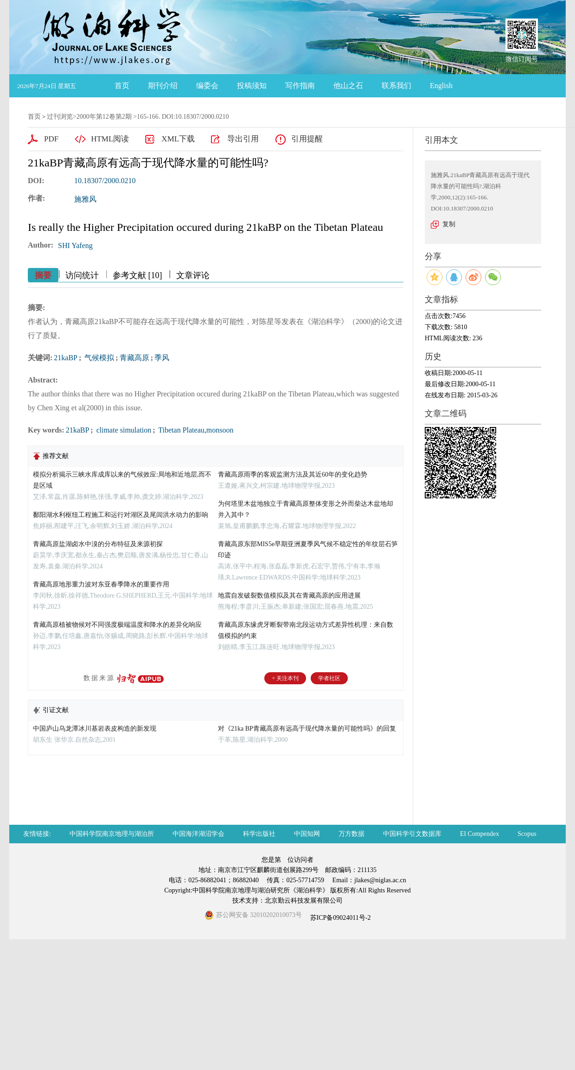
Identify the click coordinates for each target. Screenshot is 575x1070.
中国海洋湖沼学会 (198, 833)
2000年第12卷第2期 (104, 116)
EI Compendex (479, 833)
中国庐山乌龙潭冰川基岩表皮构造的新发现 (94, 728)
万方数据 (351, 833)
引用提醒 (307, 138)
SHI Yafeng (75, 245)
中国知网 (307, 833)
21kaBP (65, 358)
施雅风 (85, 199)
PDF (51, 138)
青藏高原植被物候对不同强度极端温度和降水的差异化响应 (117, 624)
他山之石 (348, 85)
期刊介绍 (163, 85)
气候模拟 (98, 358)
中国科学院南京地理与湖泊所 (112, 833)
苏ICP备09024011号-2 (339, 917)
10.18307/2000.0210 (104, 181)
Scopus (527, 833)
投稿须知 (252, 85)
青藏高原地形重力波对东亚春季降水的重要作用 (101, 584)
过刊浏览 (60, 116)
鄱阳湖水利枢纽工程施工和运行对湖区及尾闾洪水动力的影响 (120, 514)
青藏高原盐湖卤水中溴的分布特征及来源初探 (98, 544)
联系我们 (396, 85)
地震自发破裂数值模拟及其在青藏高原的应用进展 (289, 595)
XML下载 (178, 138)
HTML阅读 (110, 138)
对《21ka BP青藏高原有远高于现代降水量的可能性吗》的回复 (307, 728)
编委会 (207, 85)
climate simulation (123, 430)
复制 (448, 224)
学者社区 (329, 678)
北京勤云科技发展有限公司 (304, 900)
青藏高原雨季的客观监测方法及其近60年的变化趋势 (292, 474)
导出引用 (243, 138)
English (441, 85)
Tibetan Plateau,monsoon (195, 430)
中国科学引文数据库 (412, 833)
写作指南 (300, 85)
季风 (161, 358)
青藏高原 (134, 358)
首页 (122, 85)
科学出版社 (259, 833)
